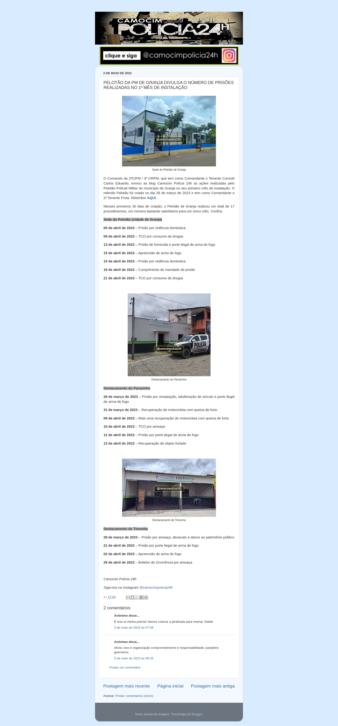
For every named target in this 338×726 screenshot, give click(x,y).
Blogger (197, 714)
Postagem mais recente (126, 686)
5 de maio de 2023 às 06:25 (133, 658)
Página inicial (170, 686)
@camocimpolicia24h (156, 587)
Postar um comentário (124, 667)
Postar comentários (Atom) (135, 696)
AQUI (151, 198)
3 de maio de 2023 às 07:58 (133, 627)
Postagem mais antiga (213, 686)
